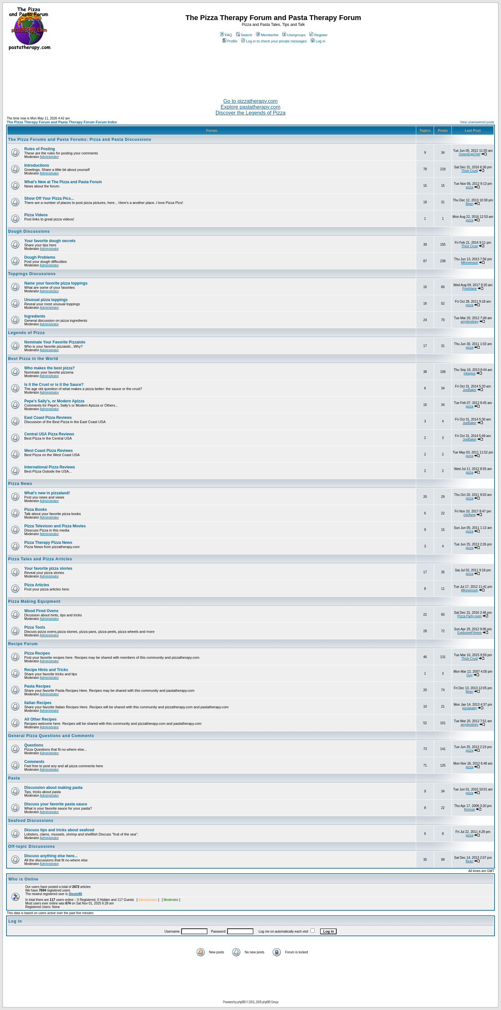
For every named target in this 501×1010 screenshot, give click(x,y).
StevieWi (75, 894)
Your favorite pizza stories (48, 568)
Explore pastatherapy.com (251, 107)
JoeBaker (469, 390)
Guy (470, 675)
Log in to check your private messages (274, 41)
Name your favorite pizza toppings (55, 283)
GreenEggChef (469, 154)
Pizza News (20, 483)
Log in (318, 41)
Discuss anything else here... (51, 856)
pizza (469, 187)
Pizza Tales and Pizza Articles (40, 559)
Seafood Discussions (30, 820)
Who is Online (23, 879)
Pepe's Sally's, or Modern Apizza (54, 401)
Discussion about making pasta (53, 787)
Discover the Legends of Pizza (250, 113)
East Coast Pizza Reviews (48, 417)
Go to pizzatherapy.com (250, 101)
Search (244, 35)
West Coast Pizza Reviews (48, 450)
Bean (469, 204)
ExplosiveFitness (469, 632)
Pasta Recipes (37, 686)
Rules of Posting (39, 149)
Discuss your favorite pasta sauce (55, 804)
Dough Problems (39, 257)
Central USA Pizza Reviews (49, 434)
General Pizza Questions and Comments (51, 736)
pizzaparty (469, 708)
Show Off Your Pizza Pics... (49, 198)
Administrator (49, 157)
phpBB (241, 1002)
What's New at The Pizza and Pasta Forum (63, 182)
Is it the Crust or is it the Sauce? (54, 384)
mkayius (469, 373)
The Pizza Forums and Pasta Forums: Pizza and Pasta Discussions (79, 139)
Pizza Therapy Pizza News (48, 542)
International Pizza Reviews (49, 467)
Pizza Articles (36, 585)
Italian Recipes (37, 703)
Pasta (14, 778)
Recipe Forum (23, 644)
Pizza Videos (36, 215)
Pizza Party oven (469, 616)
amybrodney (469, 321)
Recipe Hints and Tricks (46, 670)
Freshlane (469, 288)
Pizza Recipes (37, 653)
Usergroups (294, 35)
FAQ (226, 35)
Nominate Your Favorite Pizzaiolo (54, 342)
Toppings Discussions (32, 274)
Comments (34, 761)
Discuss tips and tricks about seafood (59, 830)
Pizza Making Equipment (34, 601)
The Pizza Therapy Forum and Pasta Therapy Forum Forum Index (62, 122)
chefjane (469, 515)
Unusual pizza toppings (46, 299)
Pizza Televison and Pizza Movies (55, 526)
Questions (33, 745)
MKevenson (469, 262)
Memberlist (267, 35)
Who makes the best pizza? (49, 368)
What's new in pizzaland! (47, 493)
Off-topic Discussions (31, 846)
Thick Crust (470, 171)
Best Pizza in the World (33, 358)
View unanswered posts (477, 122)
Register (318, 35)
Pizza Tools (34, 627)
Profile (229, 41)
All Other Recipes (40, 719)
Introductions (36, 165)
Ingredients (34, 316)
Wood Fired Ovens (41, 611)
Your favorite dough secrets (49, 241)
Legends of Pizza (26, 333)
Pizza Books (35, 509)
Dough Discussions (29, 231)
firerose (469, 809)
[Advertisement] (250, 72)
